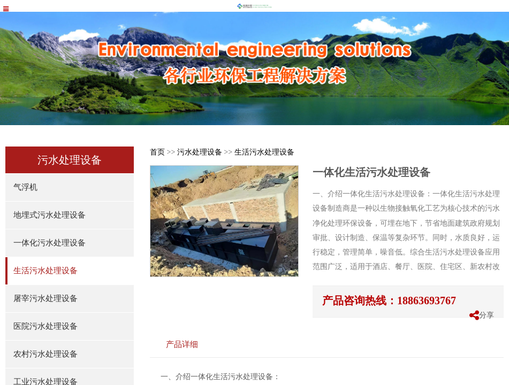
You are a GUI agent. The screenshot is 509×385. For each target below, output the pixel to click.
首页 (157, 152)
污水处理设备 (199, 152)
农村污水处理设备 (45, 354)
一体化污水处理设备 (49, 242)
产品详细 (182, 344)
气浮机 (25, 187)
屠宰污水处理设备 (45, 298)
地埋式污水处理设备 (49, 215)
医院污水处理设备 (45, 326)
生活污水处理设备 (45, 270)
